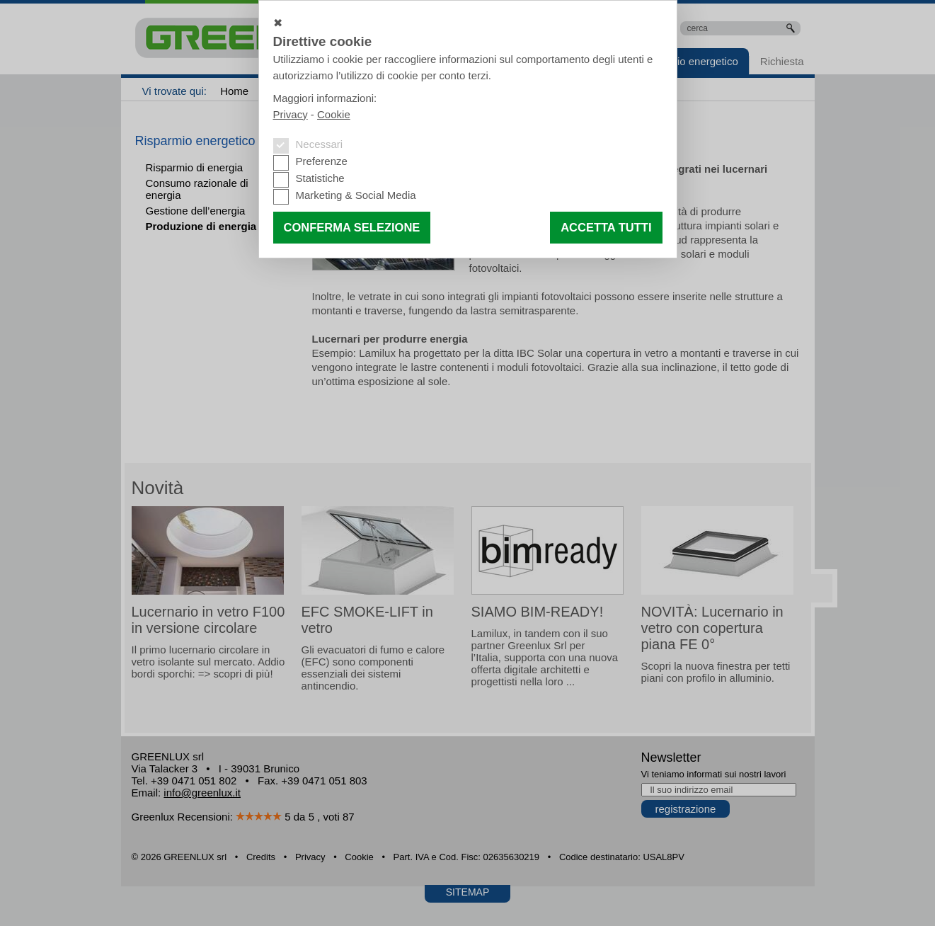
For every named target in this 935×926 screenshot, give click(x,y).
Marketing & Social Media (356, 195)
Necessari (319, 144)
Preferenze (322, 161)
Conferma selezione (352, 227)
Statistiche (320, 178)
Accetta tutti (606, 227)
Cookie (333, 114)
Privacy (290, 114)
